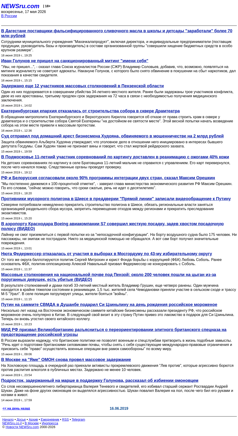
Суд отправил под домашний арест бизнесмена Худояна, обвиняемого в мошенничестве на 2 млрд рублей (112, 136)
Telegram (78, 419)
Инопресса (50, 423)
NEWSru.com (20, 6)
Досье (21, 419)
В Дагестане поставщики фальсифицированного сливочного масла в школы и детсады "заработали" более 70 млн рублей (116, 33)
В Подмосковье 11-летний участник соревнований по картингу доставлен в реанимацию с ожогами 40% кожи (115, 157)
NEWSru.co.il (12, 423)
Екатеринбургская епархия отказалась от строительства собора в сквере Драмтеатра (90, 111)
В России (9, 16)
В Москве (32, 423)
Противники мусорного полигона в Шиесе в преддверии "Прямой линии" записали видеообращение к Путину (116, 198)
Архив (33, 419)
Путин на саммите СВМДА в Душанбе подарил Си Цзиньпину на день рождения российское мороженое (109, 304)
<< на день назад (16, 408)
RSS (65, 419)
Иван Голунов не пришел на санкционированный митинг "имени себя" (74, 61)
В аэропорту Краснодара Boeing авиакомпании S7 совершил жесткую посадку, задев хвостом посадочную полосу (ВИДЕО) (112, 226)
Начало (8, 419)
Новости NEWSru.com (22, 427)
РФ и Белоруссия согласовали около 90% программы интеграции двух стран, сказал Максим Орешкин (108, 178)
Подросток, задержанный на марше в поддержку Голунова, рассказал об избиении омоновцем (99, 380)
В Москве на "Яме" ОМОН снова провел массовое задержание (66, 359)
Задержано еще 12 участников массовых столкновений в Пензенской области (82, 86)
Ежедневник (50, 419)
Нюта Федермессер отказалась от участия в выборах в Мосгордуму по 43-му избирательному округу (106, 253)
